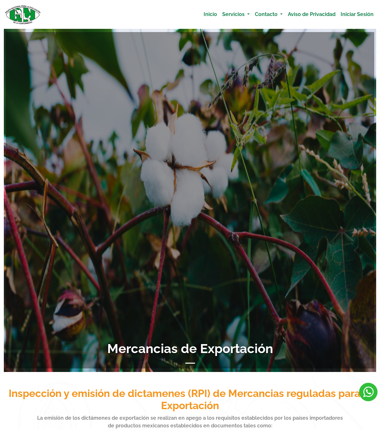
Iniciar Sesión (357, 14)
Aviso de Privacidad (312, 14)
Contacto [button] (267, 14)
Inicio (210, 14)
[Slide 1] (190, 363)
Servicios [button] (234, 14)
